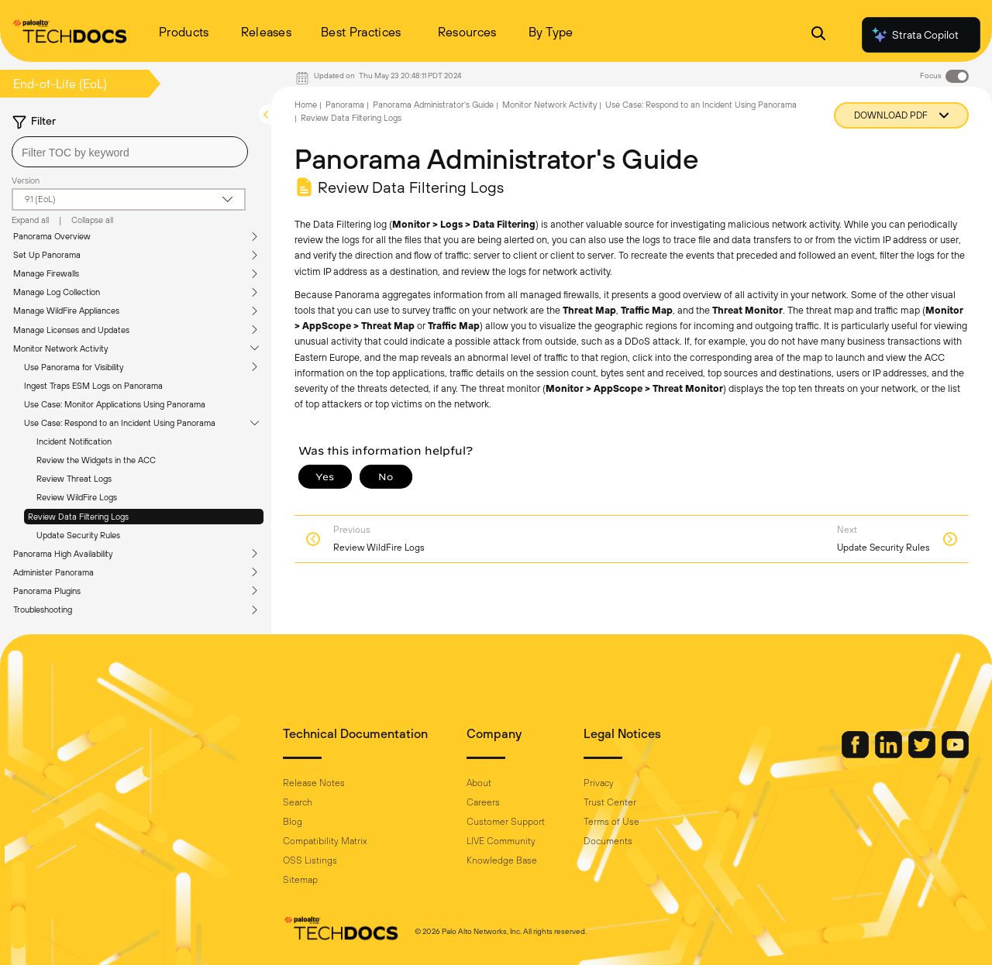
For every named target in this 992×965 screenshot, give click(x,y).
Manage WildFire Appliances (66, 310)
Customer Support (506, 821)
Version (26, 180)
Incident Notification (74, 441)
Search (297, 802)
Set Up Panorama (47, 254)
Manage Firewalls (46, 273)
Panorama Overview (52, 236)
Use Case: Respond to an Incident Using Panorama (119, 423)
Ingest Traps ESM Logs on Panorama (93, 385)
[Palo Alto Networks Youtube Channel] (955, 754)
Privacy (599, 783)
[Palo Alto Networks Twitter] (923, 754)
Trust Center (610, 802)
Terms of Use (611, 821)
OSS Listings (310, 860)
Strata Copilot (914, 35)
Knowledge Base (502, 860)
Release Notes (314, 783)
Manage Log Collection (56, 292)
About (479, 783)
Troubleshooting (42, 609)
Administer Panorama (53, 572)
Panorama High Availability (62, 553)
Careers (483, 802)
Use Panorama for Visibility (73, 367)
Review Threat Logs (74, 478)
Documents (608, 841)
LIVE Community (501, 841)
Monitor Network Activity (60, 348)
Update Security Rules (78, 535)
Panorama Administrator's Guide (433, 104)
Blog (292, 821)
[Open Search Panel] (818, 35)
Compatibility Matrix (325, 841)
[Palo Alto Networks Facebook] (856, 754)
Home (305, 104)
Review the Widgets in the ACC (96, 460)
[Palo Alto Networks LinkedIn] (889, 754)
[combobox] (130, 151)
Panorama (345, 104)
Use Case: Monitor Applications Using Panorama (114, 404)
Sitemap (300, 879)
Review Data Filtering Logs (78, 516)
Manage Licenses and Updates (71, 330)
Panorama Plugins (47, 591)
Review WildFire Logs (76, 497)
